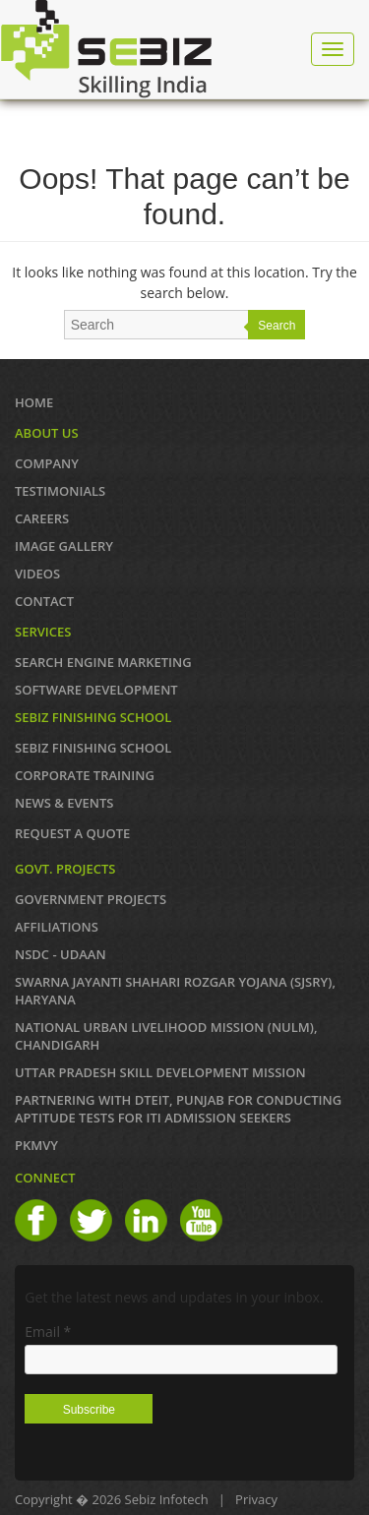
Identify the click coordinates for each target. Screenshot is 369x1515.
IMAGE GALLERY (64, 546)
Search (276, 326)
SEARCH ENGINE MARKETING (103, 662)
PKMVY (36, 1145)
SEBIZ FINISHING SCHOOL (93, 748)
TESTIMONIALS (60, 491)
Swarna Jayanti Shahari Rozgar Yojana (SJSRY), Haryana (175, 990)
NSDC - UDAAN (60, 954)
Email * (48, 1331)
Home (34, 402)
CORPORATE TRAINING (84, 775)
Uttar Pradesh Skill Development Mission (160, 1072)
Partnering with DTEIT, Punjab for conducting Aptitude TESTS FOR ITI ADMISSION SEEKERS (178, 1108)
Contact (44, 601)
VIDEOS (37, 573)
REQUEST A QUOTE (72, 833)
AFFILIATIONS (56, 927)
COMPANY (47, 463)
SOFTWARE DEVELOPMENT (96, 689)
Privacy (256, 1499)
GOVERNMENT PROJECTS (90, 899)
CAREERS (42, 518)
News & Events (64, 803)
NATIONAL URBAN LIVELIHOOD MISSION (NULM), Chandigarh (166, 1036)
